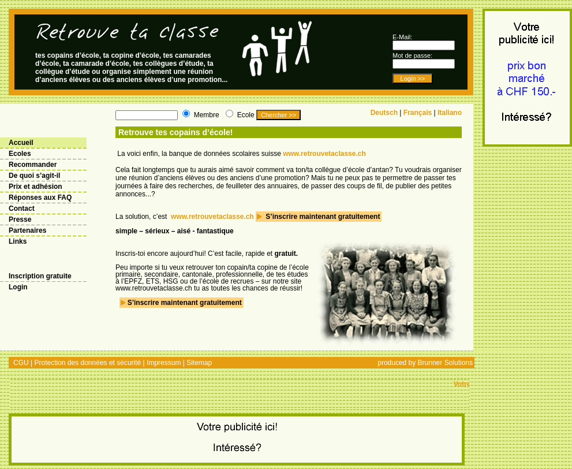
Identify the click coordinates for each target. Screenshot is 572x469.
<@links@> (239, 393)
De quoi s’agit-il (34, 176)
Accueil (21, 143)
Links (18, 241)
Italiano (450, 113)
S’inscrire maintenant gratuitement (322, 217)
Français (417, 113)
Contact (22, 208)
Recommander (33, 165)
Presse (20, 219)
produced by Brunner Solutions (425, 363)
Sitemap (199, 363)
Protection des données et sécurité (87, 363)
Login (18, 287)
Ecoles (20, 154)
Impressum (164, 363)
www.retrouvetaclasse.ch (324, 154)
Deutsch (384, 113)
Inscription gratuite (40, 276)
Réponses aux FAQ (40, 197)
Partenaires (27, 230)
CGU (21, 363)
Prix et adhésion (35, 187)
